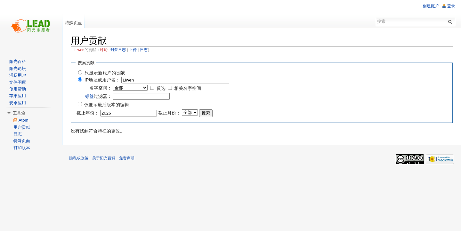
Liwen (80, 49)
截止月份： (169, 113)
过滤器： (98, 96)
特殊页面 (74, 22)
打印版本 (21, 147)
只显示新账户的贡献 (105, 72)
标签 (89, 96)
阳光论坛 (17, 68)
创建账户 (431, 6)
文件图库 (17, 82)
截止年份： (88, 113)
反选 (161, 88)
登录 (451, 6)
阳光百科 (17, 61)
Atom (23, 120)
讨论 (104, 49)
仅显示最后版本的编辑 (106, 104)
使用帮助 (17, 89)
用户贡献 (21, 127)
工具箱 (19, 113)
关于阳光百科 (103, 158)
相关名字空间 (187, 88)
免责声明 (126, 158)
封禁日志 (118, 49)
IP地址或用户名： (102, 79)
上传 (133, 49)
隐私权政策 (78, 158)
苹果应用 (17, 95)
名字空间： (100, 87)
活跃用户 (17, 75)
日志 (144, 49)
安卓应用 (17, 102)
